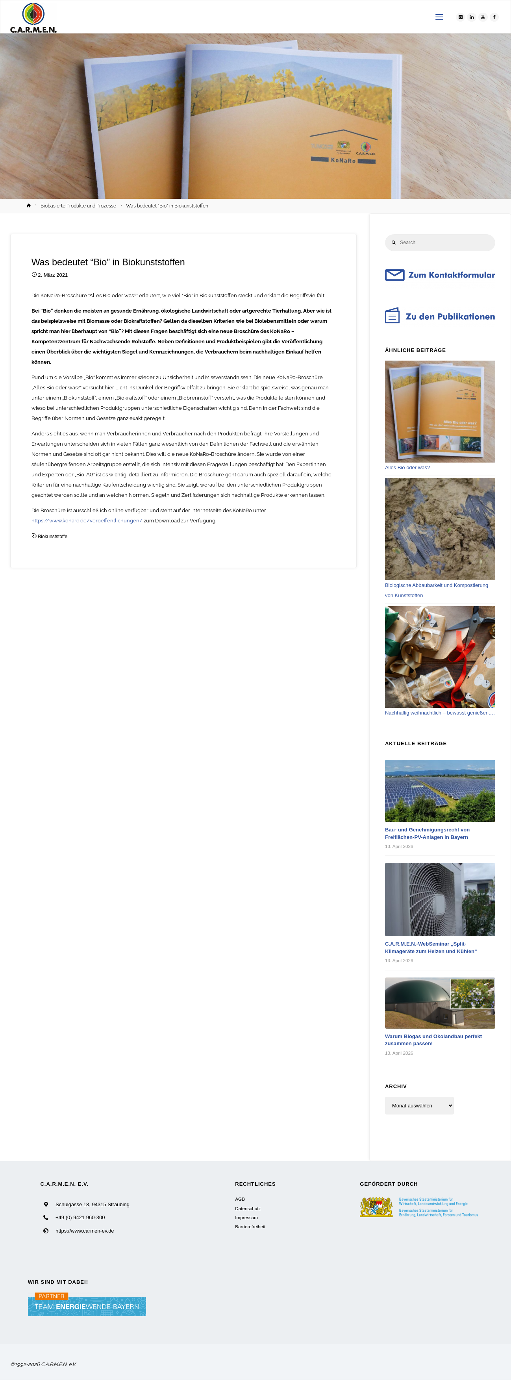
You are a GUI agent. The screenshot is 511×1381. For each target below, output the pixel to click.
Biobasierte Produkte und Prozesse (78, 206)
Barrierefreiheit (250, 1227)
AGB (240, 1199)
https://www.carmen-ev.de (85, 1232)
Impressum (246, 1218)
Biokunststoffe (54, 536)
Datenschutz (248, 1209)
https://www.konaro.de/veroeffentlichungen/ (87, 521)
